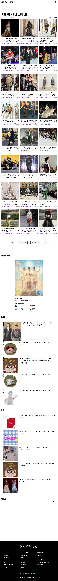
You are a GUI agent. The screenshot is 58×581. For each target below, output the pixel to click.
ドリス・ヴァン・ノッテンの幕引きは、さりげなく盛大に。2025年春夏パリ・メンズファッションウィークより (10, 41)
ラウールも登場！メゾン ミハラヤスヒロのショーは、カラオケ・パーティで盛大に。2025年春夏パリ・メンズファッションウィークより (29, 176)
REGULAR (6, 560)
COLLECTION (9, 43)
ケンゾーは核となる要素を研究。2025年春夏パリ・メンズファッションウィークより (10, 230)
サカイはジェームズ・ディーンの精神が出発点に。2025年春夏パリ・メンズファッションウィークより (29, 67)
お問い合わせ (41, 557)
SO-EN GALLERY (24, 555)
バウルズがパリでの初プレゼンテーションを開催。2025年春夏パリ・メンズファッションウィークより (48, 40)
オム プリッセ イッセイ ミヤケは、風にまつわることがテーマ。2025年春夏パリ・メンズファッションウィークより (29, 204)
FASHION (4, 43)
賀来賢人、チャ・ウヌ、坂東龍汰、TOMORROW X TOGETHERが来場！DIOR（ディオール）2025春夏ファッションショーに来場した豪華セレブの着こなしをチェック (48, 95)
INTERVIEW (6, 557)
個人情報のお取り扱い (43, 562)
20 (32, 242)
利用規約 (39, 555)
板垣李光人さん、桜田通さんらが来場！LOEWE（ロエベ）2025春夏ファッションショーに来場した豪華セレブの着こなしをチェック (29, 122)
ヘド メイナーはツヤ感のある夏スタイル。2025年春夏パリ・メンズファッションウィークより (10, 94)
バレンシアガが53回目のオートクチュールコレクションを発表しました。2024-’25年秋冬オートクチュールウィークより (29, 41)
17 (22, 242)
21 (35, 242)
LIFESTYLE (23, 557)
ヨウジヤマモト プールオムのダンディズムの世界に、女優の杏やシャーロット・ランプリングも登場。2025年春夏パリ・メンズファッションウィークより (48, 177)
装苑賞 (22, 567)
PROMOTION (23, 565)
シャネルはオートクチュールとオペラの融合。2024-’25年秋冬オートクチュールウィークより (29, 94)
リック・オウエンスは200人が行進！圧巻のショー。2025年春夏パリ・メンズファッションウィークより (10, 204)
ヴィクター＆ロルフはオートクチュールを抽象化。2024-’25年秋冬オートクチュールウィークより (10, 67)
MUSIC (5, 567)
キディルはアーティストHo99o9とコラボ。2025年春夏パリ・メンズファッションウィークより (48, 230)
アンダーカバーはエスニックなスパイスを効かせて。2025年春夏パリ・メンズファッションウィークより (29, 230)
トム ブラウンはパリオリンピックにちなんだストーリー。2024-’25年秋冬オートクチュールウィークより (10, 121)
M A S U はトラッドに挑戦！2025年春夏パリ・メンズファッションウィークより (48, 203)
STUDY (5, 562)
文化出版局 (40, 565)
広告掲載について (42, 560)
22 (38, 242)
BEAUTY (22, 560)
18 (25, 242)
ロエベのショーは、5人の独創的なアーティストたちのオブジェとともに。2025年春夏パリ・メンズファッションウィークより (48, 149)
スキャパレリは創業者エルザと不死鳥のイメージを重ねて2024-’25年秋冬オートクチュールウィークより (48, 121)
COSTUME (6, 555)
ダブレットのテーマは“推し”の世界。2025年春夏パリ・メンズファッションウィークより (10, 148)
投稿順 (55, 17)
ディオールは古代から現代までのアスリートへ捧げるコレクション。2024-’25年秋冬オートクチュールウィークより (48, 68)
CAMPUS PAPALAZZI (8, 565)
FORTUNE (23, 562)
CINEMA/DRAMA (24, 552)
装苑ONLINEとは (42, 552)
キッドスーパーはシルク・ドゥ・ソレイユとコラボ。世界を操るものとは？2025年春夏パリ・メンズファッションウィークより (29, 149)
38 (45, 242)
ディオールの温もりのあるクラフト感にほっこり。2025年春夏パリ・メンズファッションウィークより (10, 176)
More (53, 501)
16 (19, 242)
